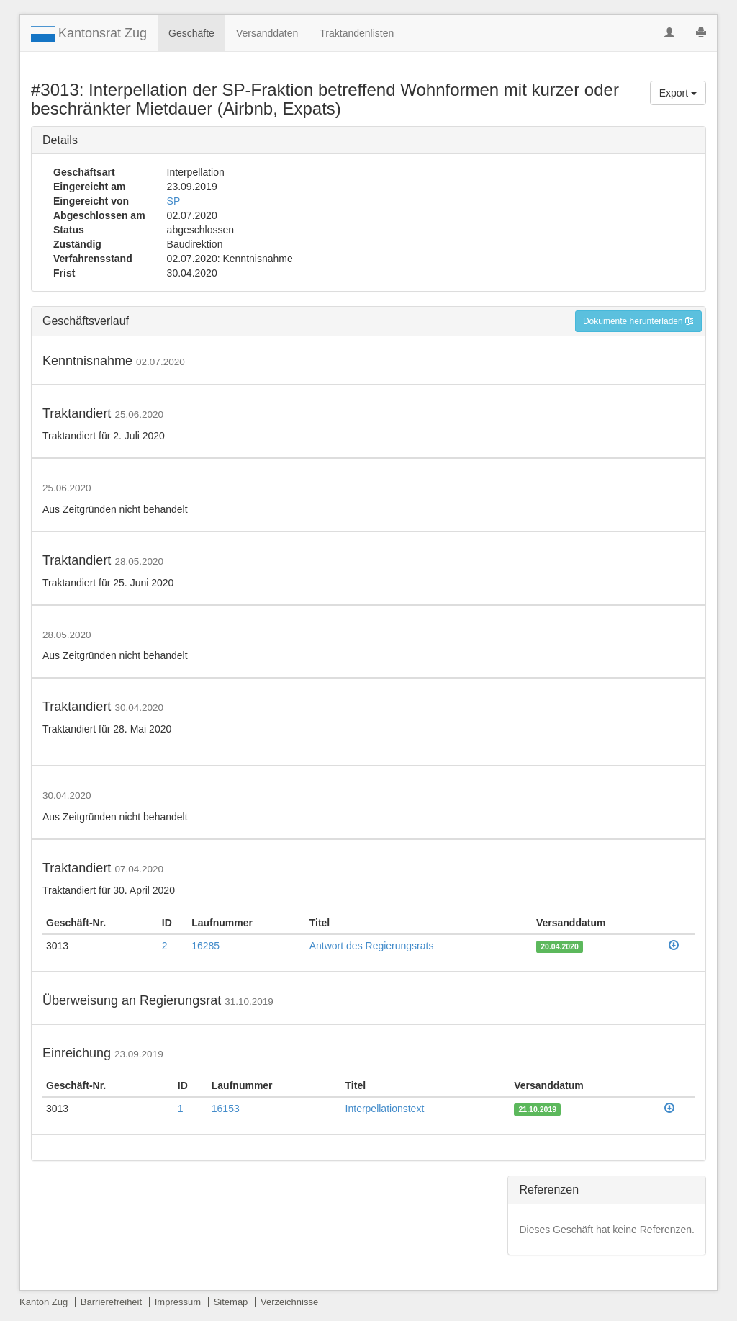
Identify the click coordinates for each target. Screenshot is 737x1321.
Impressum (178, 1302)
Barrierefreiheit (111, 1302)
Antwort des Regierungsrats (371, 945)
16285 (205, 945)
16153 (226, 1108)
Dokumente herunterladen (638, 321)
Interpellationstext (385, 1108)
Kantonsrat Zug (89, 34)
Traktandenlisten (357, 33)
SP (174, 201)
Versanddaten (267, 33)
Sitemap (231, 1302)
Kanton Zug (43, 1302)
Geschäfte (191, 33)
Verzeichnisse (289, 1302)
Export (678, 93)
